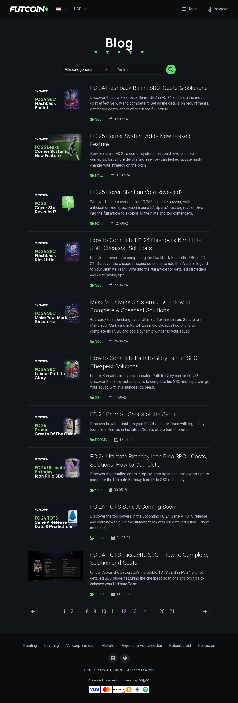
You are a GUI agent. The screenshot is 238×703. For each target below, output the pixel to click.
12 (123, 611)
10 (103, 611)
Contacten (206, 645)
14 (144, 611)
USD (80, 9)
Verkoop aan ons (80, 645)
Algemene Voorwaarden (142, 645)
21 (172, 611)
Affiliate (108, 645)
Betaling (30, 645)
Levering (51, 645)
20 (162, 611)
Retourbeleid (180, 645)
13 (134, 611)
